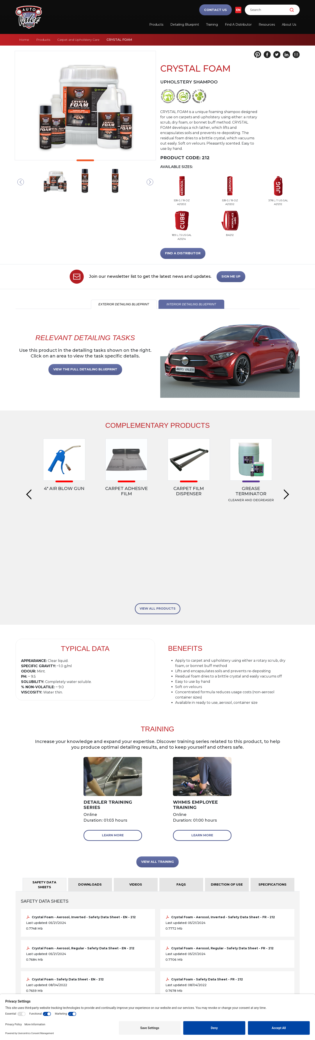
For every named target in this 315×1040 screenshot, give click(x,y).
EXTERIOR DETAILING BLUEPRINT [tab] (123, 304)
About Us (289, 25)
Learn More (113, 754)
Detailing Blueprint (184, 25)
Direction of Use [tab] (227, 803)
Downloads (173, 985)
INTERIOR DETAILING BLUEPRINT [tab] (191, 304)
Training (212, 25)
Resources (267, 25)
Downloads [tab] (90, 803)
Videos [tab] (135, 803)
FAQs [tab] (181, 803)
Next (150, 182)
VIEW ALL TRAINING (157, 780)
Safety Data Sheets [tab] (44, 803)
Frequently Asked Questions (189, 978)
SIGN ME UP (230, 276)
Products (156, 25)
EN (238, 10)
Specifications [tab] (272, 803)
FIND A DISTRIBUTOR (183, 253)
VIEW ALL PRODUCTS (158, 527)
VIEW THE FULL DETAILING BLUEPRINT (85, 369)
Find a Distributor (238, 25)
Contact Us (215, 10)
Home (24, 40)
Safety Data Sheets (180, 957)
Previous (20, 182)
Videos (169, 971)
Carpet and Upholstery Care (78, 40)
